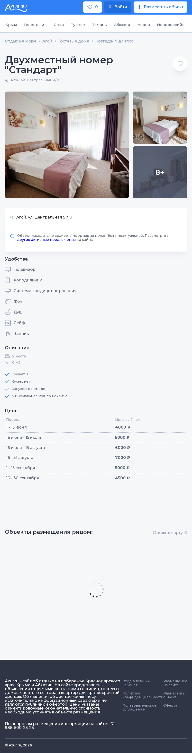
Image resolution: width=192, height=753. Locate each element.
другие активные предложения (46, 239)
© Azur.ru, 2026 (18, 745)
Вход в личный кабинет (136, 683)
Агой (47, 41)
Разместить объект (174, 695)
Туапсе (78, 24)
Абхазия (122, 24)
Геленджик (35, 24)
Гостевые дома (73, 41)
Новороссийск (172, 24)
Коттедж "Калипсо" (115, 41)
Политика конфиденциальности (142, 695)
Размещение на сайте (175, 683)
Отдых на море (20, 41)
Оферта (170, 705)
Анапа (143, 24)
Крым (11, 24)
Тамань (99, 24)
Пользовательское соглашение (139, 707)
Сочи (59, 24)
